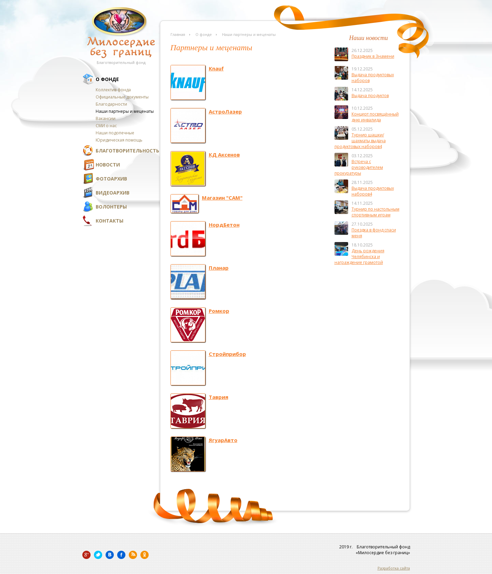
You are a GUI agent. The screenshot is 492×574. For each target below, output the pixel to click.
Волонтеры (111, 206)
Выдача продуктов (370, 95)
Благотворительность (127, 150)
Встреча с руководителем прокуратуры (358, 167)
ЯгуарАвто (223, 440)
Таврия (218, 396)
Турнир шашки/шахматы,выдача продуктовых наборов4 (360, 140)
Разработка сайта (394, 568)
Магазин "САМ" (222, 197)
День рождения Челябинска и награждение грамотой (359, 256)
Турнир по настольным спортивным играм (375, 212)
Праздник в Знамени (373, 56)
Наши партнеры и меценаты (125, 111)
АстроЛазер (225, 111)
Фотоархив (111, 178)
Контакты (109, 220)
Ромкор (219, 310)
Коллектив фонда (113, 90)
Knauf (216, 68)
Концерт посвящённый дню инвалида (375, 117)
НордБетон (224, 224)
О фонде (107, 79)
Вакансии (105, 118)
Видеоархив (112, 192)
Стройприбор (227, 353)
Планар (219, 267)
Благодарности (111, 104)
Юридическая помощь (119, 140)
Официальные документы (122, 97)
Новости (108, 164)
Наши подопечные (115, 133)
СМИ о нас (106, 126)
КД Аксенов (224, 154)
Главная (177, 34)
